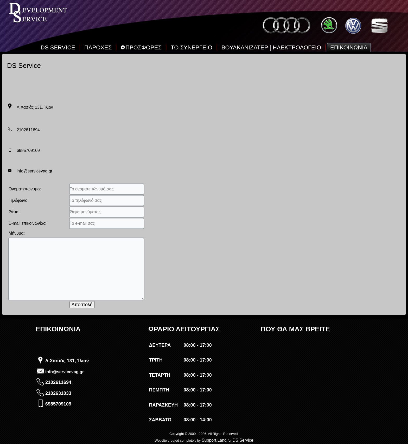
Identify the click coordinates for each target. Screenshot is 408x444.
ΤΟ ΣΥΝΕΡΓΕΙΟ (191, 47)
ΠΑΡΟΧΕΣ (98, 47)
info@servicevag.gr (64, 372)
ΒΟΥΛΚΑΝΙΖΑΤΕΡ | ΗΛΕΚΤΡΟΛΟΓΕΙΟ (271, 47)
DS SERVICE (58, 47)
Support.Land (214, 440)
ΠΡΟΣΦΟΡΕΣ (141, 47)
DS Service (242, 440)
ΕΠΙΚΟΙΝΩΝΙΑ (348, 47)
